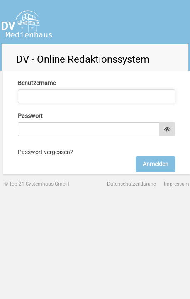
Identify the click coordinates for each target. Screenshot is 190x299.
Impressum (176, 184)
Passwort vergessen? (45, 152)
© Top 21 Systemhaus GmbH (36, 184)
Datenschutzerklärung (131, 184)
